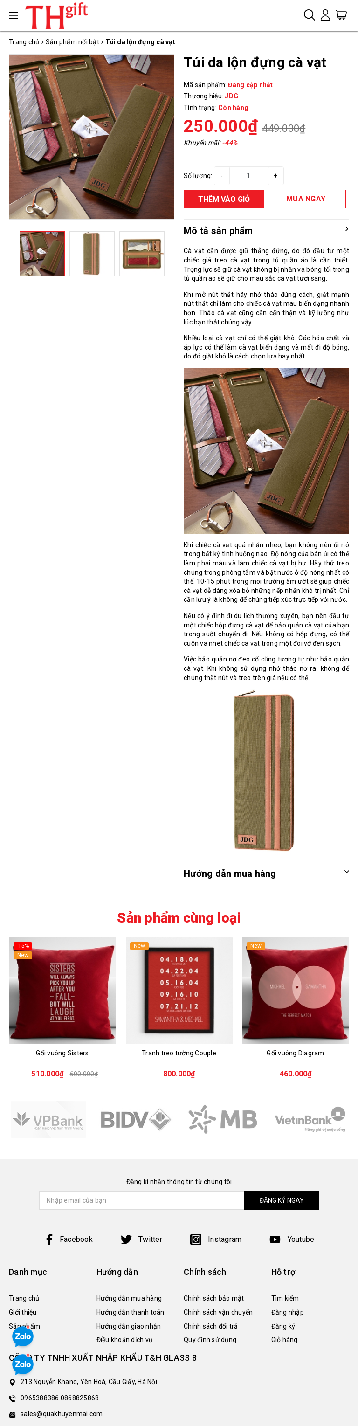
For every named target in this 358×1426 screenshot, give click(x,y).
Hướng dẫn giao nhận (128, 1326)
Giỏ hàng (284, 1339)
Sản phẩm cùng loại (179, 917)
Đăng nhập (287, 1312)
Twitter (141, 1239)
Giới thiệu (23, 1312)
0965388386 (41, 1398)
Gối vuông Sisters (62, 1053)
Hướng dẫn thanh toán (130, 1312)
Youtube (291, 1239)
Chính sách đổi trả (211, 1326)
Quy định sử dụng (210, 1339)
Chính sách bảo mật (214, 1298)
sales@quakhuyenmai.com (62, 1414)
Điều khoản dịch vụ (124, 1339)
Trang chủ (24, 1298)
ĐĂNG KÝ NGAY (282, 1200)
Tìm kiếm (285, 1298)
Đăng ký (283, 1326)
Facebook (68, 1239)
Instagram (216, 1239)
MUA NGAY (305, 198)
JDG (231, 96)
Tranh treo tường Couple (179, 1053)
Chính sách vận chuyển (218, 1312)
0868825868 (80, 1398)
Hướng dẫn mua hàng (129, 1298)
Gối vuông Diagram (295, 1053)
